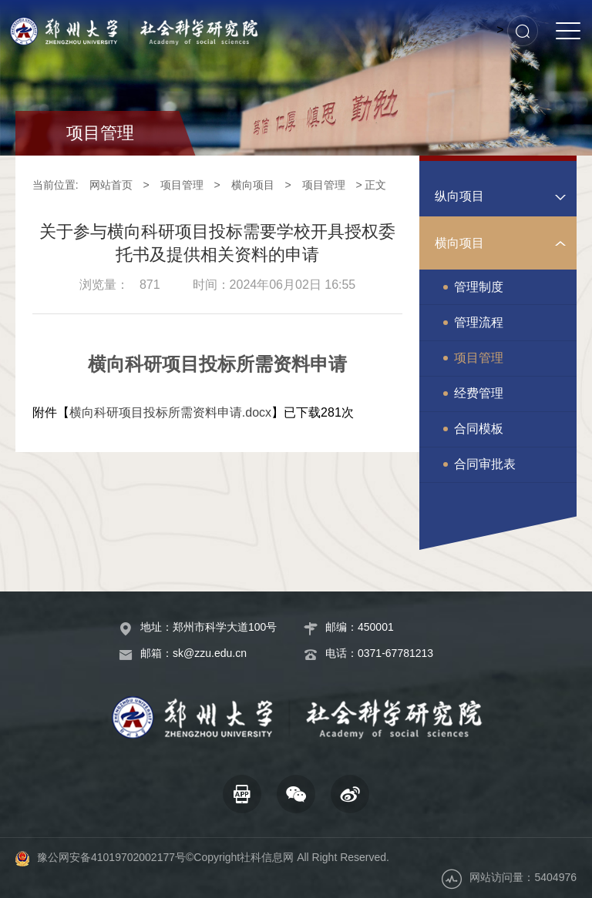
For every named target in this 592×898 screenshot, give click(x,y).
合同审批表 (485, 464)
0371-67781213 (395, 653)
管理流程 (478, 322)
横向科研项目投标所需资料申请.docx (170, 412)
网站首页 (111, 185)
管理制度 (478, 286)
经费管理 (478, 393)
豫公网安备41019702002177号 (111, 857)
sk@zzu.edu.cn (210, 653)
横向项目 (252, 185)
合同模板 (478, 428)
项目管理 (182, 185)
